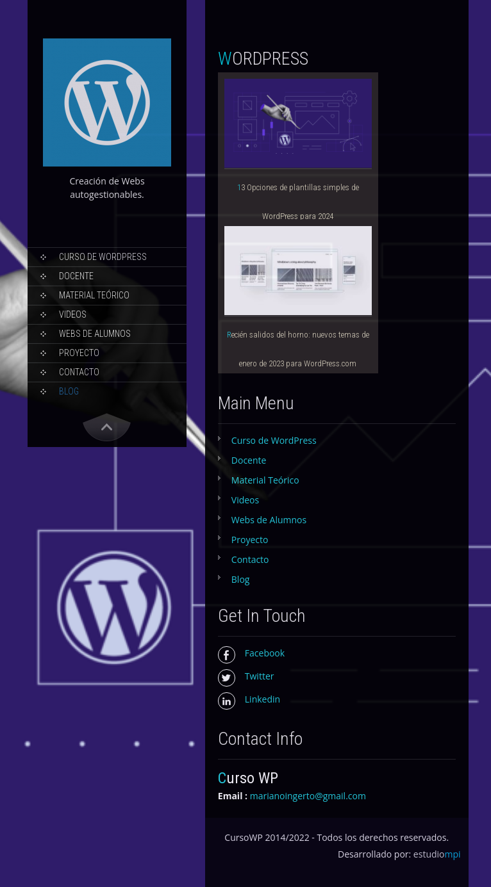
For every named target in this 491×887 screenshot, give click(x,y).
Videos (73, 314)
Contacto (79, 372)
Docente (76, 276)
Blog (69, 391)
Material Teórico (94, 295)
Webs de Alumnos (95, 334)
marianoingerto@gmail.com (308, 796)
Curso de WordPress (103, 257)
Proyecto (79, 353)
